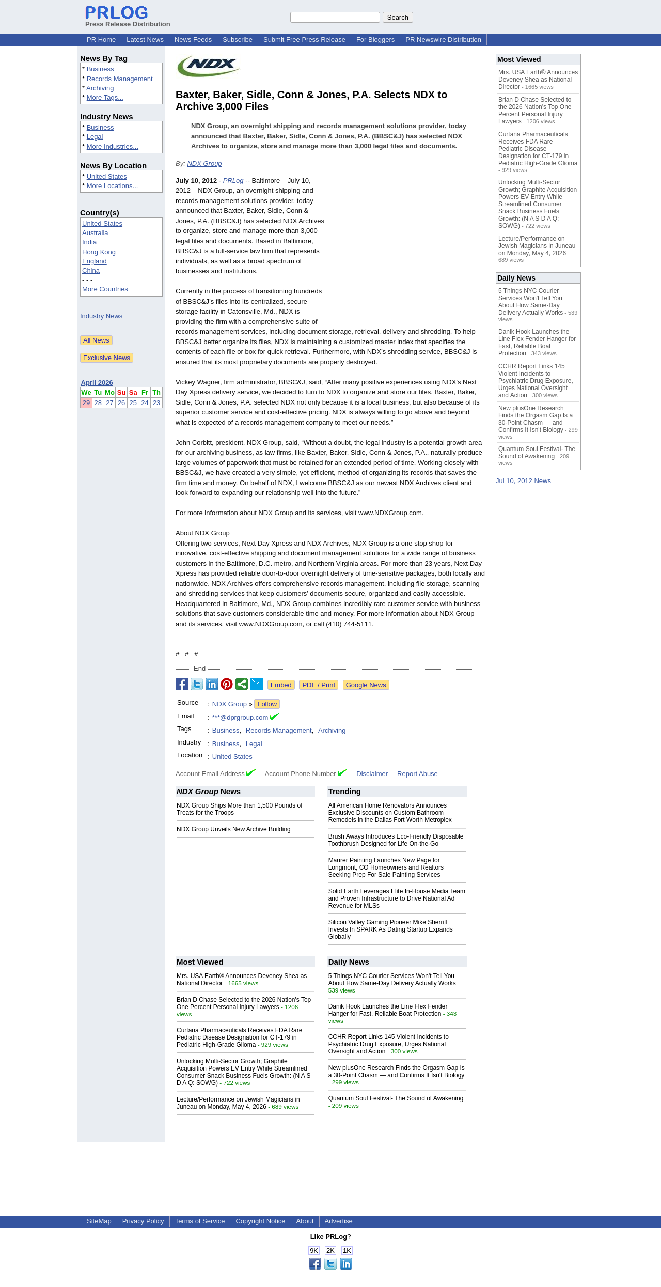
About (305, 1221)
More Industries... (112, 146)
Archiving (100, 88)
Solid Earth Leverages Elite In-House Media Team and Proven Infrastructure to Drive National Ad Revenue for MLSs (396, 898)
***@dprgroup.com (240, 717)
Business (100, 69)
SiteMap (99, 1221)
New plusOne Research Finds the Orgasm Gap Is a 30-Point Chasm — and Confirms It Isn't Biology (396, 1071)
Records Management (120, 79)
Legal (95, 137)
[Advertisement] (407, 251)
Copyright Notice (260, 1221)
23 (156, 403)
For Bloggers (375, 39)
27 (109, 403)
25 (133, 403)
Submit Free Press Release (304, 39)
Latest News (145, 39)
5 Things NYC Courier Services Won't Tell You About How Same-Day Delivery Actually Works (392, 979)
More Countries (105, 289)
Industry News (101, 316)
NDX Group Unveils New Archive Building (234, 829)
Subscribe (238, 39)
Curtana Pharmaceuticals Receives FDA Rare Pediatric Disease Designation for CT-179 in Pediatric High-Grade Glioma (239, 1037)
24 (144, 403)
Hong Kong (99, 252)
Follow (267, 704)
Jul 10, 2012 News (523, 481)
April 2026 (97, 382)
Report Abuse (417, 774)
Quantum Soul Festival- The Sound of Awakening (396, 1098)
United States (107, 176)
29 (86, 403)
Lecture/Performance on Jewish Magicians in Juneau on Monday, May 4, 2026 (238, 1103)
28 (98, 403)
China (91, 270)
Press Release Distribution (127, 20)
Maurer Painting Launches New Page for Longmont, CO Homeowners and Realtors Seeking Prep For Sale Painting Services (386, 867)
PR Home (101, 39)
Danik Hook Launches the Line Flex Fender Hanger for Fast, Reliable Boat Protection (388, 1010)
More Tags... (105, 97)
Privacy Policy (143, 1221)
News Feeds (193, 39)
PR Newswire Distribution (443, 39)
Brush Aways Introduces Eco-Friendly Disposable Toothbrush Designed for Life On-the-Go (396, 840)
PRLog (233, 180)
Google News (366, 685)
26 (121, 403)
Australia (95, 233)
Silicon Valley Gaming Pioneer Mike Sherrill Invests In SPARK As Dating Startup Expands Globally (390, 929)
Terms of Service (200, 1221)
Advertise (339, 1221)
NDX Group (204, 163)
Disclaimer (372, 774)
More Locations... (112, 186)
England (94, 261)
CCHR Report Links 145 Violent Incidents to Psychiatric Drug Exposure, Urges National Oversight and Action (388, 1044)
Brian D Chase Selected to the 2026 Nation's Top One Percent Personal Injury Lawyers (244, 1003)
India (89, 242)
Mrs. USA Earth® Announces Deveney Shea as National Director (538, 79)
